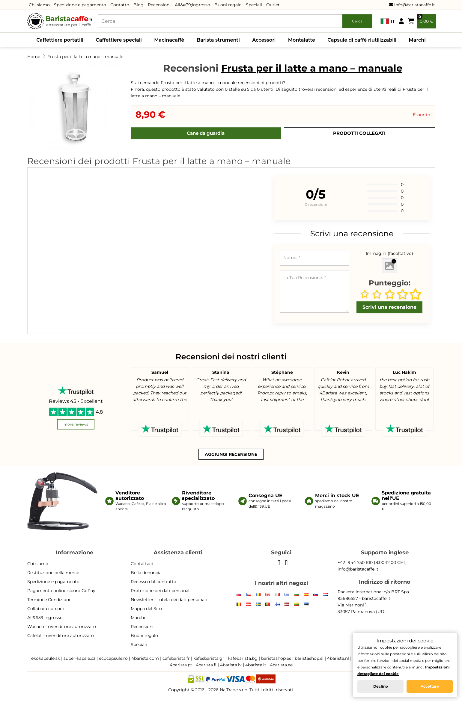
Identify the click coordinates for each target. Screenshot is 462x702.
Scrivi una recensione (389, 307)
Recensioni (159, 4)
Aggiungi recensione (231, 454)
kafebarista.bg (243, 658)
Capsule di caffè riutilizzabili (361, 40)
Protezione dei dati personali (161, 590)
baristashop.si (309, 658)
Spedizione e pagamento (80, 4)
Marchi (417, 40)
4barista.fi (206, 665)
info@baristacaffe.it (412, 4)
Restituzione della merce (53, 572)
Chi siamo (39, 4)
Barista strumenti (218, 40)
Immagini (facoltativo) (389, 253)
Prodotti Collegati (359, 133)
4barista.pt (181, 665)
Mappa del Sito (146, 608)
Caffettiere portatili (59, 40)
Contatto (119, 4)
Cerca (357, 21)
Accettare (430, 686)
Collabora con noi (45, 608)
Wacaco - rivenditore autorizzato (61, 626)
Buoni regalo (228, 4)
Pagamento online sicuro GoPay (61, 590)
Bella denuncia (146, 572)
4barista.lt (255, 665)
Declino (380, 686)
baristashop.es (276, 658)
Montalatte (301, 40)
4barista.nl (338, 658)
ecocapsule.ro (113, 658)
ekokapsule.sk (45, 658)
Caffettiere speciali (119, 40)
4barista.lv (231, 665)
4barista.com (145, 658)
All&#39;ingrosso (192, 4)
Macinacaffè (169, 40)
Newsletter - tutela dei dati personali (169, 599)
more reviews (76, 424)
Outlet (273, 4)
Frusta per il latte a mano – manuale (85, 56)
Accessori (264, 40)
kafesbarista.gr (208, 658)
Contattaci (142, 563)
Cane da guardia (206, 133)
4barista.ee (281, 665)
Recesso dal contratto (153, 581)
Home (33, 56)
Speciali (254, 4)
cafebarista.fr (176, 658)
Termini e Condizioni (48, 599)
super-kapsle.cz (79, 658)
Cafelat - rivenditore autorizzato (60, 635)
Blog (138, 4)
